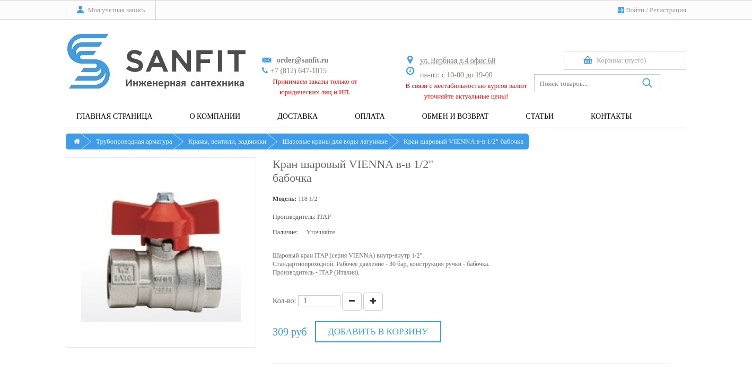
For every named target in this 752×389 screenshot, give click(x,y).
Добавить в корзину (377, 331)
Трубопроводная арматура (134, 141)
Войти (635, 10)
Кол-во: (284, 301)
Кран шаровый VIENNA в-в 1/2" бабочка (463, 141)
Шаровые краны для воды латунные (335, 141)
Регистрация (668, 10)
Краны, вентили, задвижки (227, 141)
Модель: (284, 198)
